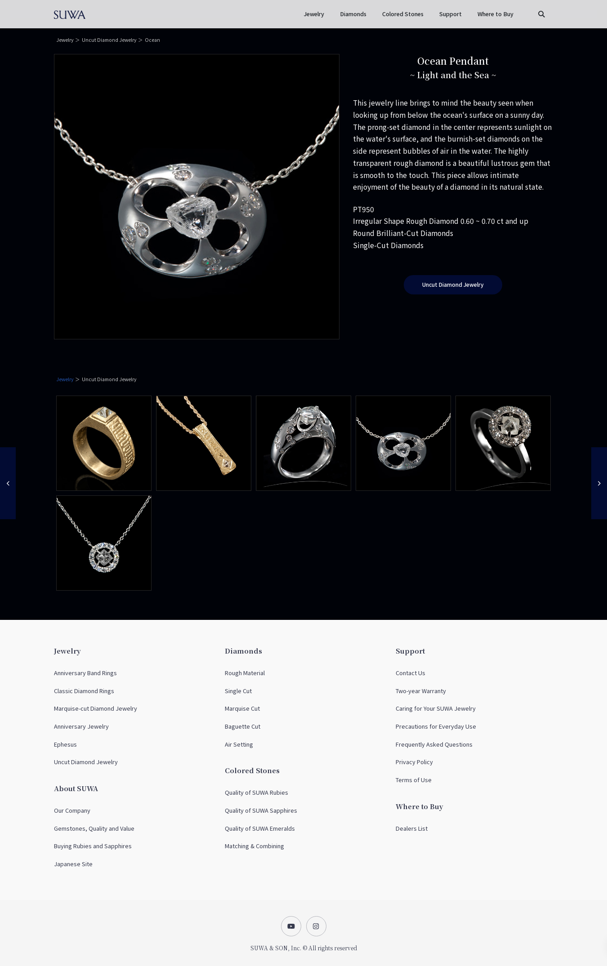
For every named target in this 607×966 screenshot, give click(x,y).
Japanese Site (73, 863)
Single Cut (238, 690)
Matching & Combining (254, 845)
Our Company (72, 810)
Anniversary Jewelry (81, 726)
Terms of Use (414, 779)
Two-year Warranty (421, 690)
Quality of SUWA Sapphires (261, 810)
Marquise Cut (242, 708)
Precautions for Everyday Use (436, 726)
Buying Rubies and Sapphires (93, 845)
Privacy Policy (414, 761)
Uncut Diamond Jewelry (109, 39)
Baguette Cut (242, 726)
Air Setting (239, 744)
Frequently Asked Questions (434, 744)
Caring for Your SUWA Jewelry (436, 708)
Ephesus (65, 744)
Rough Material (245, 672)
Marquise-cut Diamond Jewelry (95, 708)
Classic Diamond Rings (84, 690)
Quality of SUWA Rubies (256, 792)
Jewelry (64, 39)
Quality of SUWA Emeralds (260, 828)
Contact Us (410, 672)
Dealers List (412, 828)
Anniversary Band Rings (85, 672)
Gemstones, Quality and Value (94, 828)
